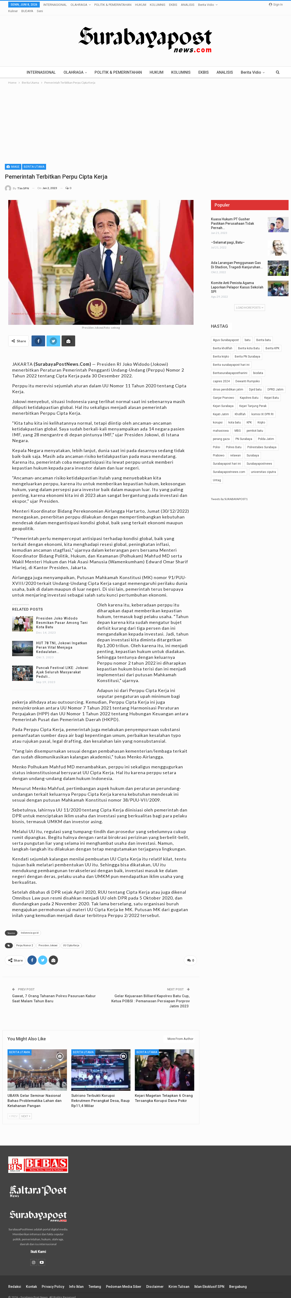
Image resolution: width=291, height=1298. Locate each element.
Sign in (276, 4)
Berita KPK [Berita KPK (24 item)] (272, 342)
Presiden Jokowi (48, 939)
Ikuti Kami (38, 1245)
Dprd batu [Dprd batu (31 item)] (255, 383)
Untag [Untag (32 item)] (217, 474)
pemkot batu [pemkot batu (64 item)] (255, 424)
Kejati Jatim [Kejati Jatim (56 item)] (221, 408)
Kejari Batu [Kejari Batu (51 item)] (271, 391)
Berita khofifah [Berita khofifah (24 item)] (222, 342)
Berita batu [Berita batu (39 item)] (263, 334)
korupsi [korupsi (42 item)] (218, 416)
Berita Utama (34, 160)
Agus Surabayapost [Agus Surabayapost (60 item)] (226, 334)
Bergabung (238, 1280)
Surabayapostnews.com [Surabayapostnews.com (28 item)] (229, 466)
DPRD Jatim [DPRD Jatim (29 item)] (275, 383)
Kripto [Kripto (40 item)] (261, 416)
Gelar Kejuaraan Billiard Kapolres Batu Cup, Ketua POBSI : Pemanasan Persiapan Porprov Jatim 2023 (150, 994)
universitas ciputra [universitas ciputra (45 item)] (263, 466)
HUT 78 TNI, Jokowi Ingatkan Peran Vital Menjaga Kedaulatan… (61, 641)
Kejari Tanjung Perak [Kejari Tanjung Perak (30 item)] (253, 400)
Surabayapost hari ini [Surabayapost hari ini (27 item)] (227, 457)
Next (25, 1109)
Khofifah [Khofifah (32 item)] (240, 408)
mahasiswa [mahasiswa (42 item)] (221, 424)
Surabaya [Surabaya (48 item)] (253, 449)
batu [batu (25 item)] (248, 334)
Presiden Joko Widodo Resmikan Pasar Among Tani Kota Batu (62, 616)
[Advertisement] (145, 116)
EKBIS (173, 5)
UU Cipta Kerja (71, 939)
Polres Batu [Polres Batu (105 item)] (234, 441)
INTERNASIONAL (55, 5)
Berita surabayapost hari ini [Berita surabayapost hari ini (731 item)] (231, 358)
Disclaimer (155, 1280)
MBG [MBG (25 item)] (237, 424)
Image (13, 160)
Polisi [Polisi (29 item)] (216, 441)
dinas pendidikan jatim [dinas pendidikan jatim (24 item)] (228, 383)
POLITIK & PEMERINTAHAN (112, 5)
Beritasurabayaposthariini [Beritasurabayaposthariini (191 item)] (230, 367)
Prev (13, 1109)
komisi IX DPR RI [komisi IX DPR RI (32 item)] (262, 408)
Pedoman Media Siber (123, 1280)
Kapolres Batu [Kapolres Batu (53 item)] (249, 391)
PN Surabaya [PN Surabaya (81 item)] (243, 433)
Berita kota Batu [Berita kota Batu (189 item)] (249, 342)
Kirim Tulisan (179, 1280)
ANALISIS (231, 66)
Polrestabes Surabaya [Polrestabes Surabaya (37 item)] (261, 441)
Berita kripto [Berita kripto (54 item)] (221, 350)
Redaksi (14, 1280)
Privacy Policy (53, 1280)
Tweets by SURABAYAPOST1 (229, 493)
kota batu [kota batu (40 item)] (234, 416)
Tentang (95, 1280)
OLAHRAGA (79, 5)
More (186, 5)
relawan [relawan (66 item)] (235, 449)
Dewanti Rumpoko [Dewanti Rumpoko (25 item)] (247, 375)
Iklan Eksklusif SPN (209, 1280)
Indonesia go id (30, 926)
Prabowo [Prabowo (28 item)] (218, 449)
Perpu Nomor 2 (24, 939)
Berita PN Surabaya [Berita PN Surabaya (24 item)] (247, 350)
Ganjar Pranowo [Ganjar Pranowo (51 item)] (223, 391)
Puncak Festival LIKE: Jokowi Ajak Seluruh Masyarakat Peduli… (62, 666)
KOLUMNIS (157, 5)
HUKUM (140, 5)
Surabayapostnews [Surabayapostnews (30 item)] (259, 457)
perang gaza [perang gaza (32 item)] (221, 433)
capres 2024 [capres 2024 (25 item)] (221, 375)
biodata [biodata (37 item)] (258, 367)
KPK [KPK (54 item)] (249, 416)
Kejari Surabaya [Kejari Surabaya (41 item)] (223, 400)
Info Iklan (76, 1280)
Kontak (31, 1280)
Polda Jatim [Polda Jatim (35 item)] (266, 433)
